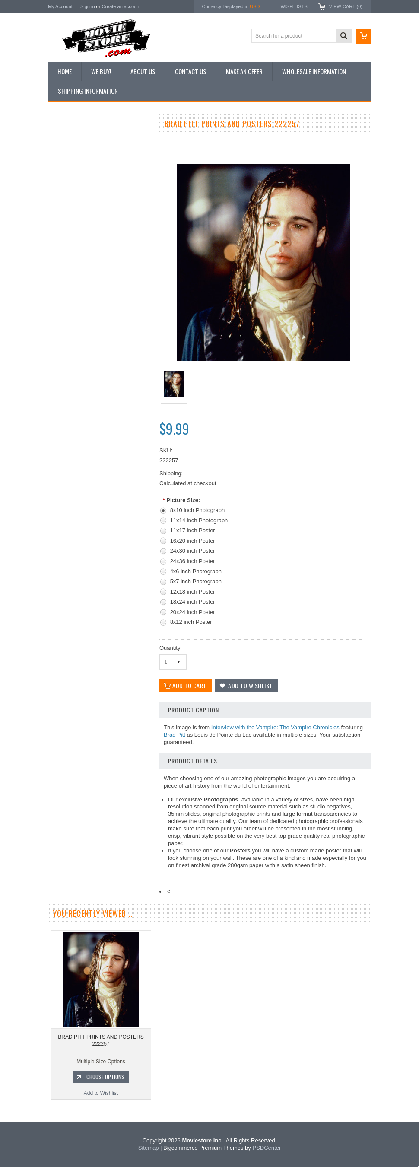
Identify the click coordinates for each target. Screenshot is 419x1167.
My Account (60, 6)
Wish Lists (293, 6)
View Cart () (345, 6)
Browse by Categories (78, 184)
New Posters (67, 213)
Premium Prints (70, 228)
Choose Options (104, 481)
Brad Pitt (174, 734)
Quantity (169, 648)
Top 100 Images (71, 169)
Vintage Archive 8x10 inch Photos (91, 155)
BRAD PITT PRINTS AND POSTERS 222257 (100, 1040)
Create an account (121, 6)
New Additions (69, 140)
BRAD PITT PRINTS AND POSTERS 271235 (100, 445)
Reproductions (69, 199)
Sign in (87, 6)
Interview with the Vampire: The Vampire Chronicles (275, 727)
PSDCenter (266, 1148)
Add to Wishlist (100, 498)
